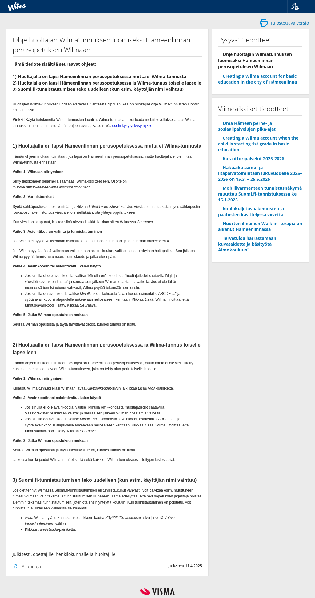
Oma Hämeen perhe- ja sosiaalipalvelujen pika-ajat (247, 126)
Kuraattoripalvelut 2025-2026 (253, 158)
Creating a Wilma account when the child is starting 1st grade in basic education (258, 143)
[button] (298, 6)
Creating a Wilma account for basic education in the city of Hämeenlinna (257, 79)
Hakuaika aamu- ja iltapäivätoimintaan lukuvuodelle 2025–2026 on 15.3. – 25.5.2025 (260, 173)
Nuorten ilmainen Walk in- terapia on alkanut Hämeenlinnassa (260, 226)
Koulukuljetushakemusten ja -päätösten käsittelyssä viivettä (252, 211)
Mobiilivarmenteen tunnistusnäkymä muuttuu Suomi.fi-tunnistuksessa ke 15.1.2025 (260, 194)
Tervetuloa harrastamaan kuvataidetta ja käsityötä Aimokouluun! (247, 244)
